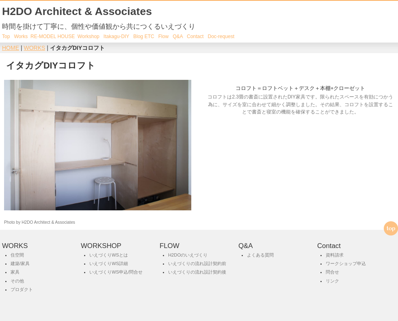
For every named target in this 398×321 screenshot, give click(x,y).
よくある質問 (260, 255)
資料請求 (335, 255)
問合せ (332, 272)
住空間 (17, 255)
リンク (332, 280)
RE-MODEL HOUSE (52, 36)
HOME (10, 48)
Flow (163, 36)
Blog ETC (143, 36)
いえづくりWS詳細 (108, 263)
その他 (17, 280)
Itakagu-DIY (116, 36)
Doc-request (221, 36)
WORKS (34, 48)
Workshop (88, 36)
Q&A (178, 36)
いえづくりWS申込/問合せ (116, 272)
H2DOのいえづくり (188, 255)
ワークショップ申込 (346, 263)
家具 (15, 272)
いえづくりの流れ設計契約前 (197, 263)
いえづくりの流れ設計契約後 (197, 272)
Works (21, 36)
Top (6, 36)
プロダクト (22, 289)
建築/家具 (20, 263)
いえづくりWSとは (108, 255)
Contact (195, 36)
